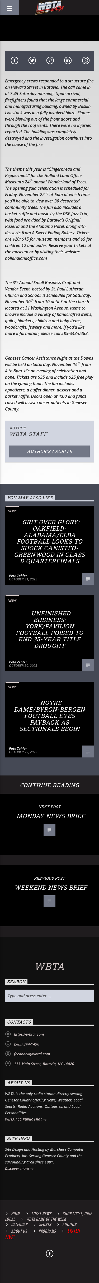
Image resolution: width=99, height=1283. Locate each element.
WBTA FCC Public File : (26, 1120)
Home (15, 1213)
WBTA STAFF (28, 434)
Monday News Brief (50, 816)
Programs (47, 1231)
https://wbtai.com (29, 1034)
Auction (69, 1224)
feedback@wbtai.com (32, 1053)
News (12, 511)
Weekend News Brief (50, 887)
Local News (41, 1213)
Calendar (19, 1224)
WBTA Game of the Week (46, 1219)
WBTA (49, 966)
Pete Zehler (18, 575)
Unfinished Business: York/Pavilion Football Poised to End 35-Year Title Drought (49, 629)
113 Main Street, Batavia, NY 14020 (44, 1063)
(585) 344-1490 (26, 1044)
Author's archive (49, 451)
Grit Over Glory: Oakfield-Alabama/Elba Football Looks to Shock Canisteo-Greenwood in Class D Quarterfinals (49, 541)
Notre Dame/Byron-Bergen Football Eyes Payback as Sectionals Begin (49, 716)
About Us (19, 1231)
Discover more (19, 1169)
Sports (45, 1224)
